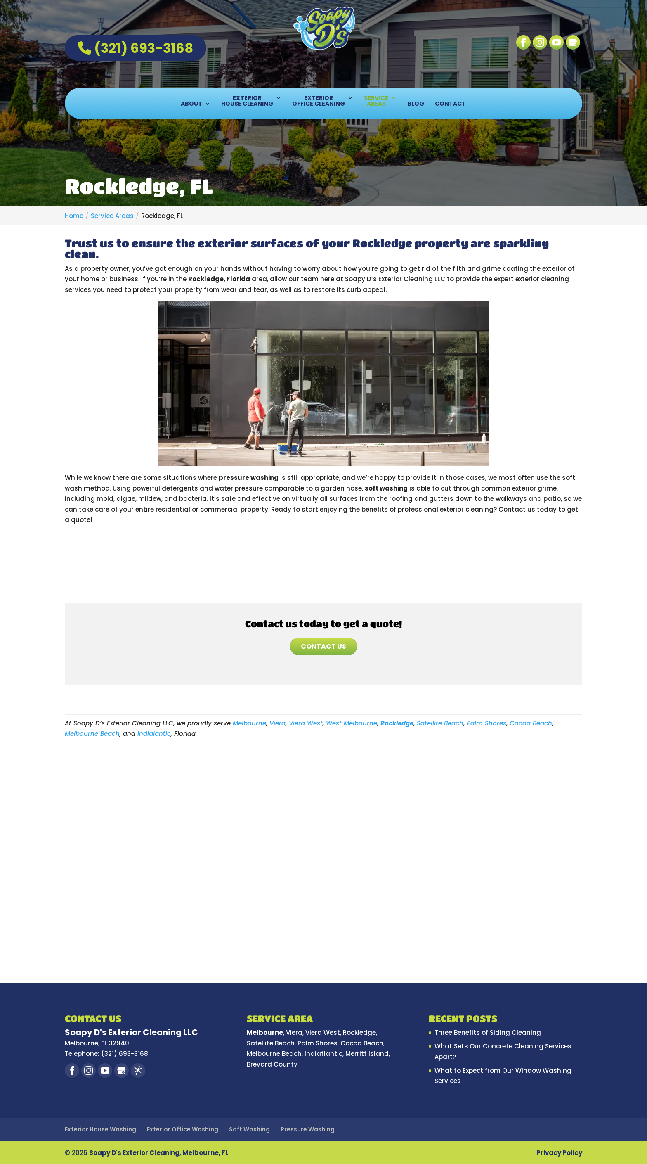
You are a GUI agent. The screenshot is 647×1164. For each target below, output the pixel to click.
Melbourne (249, 723)
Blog (415, 104)
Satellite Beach (440, 723)
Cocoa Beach (531, 723)
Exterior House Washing (100, 1129)
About (191, 104)
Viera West (306, 723)
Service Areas (376, 101)
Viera (277, 723)
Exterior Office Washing (182, 1129)
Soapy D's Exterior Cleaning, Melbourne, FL (159, 1152)
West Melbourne (351, 723)
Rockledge (396, 723)
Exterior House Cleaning (247, 101)
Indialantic (154, 733)
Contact (450, 104)
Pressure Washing (308, 1129)
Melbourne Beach (92, 733)
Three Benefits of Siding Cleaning (487, 1032)
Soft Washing (249, 1129)
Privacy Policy (559, 1152)
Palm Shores (486, 723)
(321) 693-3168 (135, 48)
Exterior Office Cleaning (318, 101)
